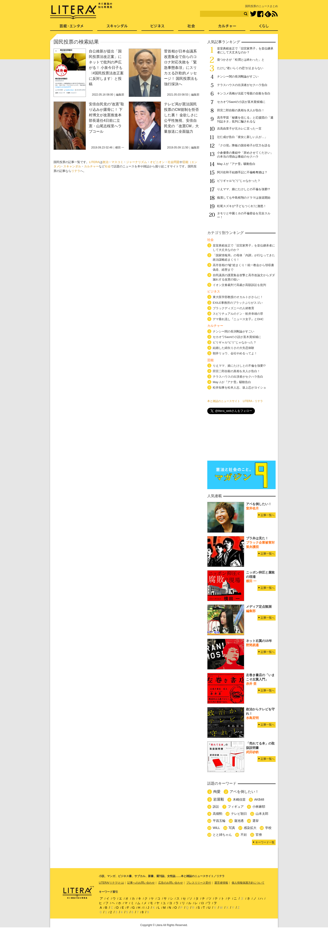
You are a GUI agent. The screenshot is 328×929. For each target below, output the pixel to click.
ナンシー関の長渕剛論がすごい (238, 76)
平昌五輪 (219, 821)
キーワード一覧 (264, 842)
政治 (105, 162)
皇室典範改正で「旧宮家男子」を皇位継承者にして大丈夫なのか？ (245, 50)
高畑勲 (217, 813)
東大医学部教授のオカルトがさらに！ (238, 297)
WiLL (216, 828)
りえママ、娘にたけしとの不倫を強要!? (243, 189)
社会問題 (173, 162)
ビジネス (157, 27)
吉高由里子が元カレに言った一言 (239, 128)
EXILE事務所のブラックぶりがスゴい (238, 302)
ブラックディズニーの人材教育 (235, 308)
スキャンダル (72, 166)
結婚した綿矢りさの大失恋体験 (233, 348)
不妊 (244, 834)
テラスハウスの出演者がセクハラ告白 (242, 85)
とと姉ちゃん (222, 834)
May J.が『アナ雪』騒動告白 (236, 164)
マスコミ (117, 162)
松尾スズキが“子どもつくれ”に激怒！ (241, 206)
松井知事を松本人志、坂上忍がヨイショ (239, 387)
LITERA (94, 162)
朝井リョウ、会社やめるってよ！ (235, 353)
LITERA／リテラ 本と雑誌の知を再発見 (81, 11)
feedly (268, 14)
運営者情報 (221, 882)
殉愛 (216, 792)
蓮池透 (239, 821)
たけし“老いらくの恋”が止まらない (240, 68)
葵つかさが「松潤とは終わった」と (240, 59)
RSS (275, 14)
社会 (108, 166)
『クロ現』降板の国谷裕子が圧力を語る (243, 145)
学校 (268, 828)
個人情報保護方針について (248, 882)
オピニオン (157, 162)
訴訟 (216, 806)
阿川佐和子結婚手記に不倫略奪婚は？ (242, 172)
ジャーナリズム (136, 162)
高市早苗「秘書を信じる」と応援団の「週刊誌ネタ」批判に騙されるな (245, 119)
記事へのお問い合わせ (141, 882)
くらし (264, 27)
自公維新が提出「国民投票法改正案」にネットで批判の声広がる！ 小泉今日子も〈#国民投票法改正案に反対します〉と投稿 (106, 67)
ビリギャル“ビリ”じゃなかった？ (239, 180)
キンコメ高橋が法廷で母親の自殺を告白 (243, 93)
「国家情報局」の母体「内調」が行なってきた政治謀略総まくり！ (244, 257)
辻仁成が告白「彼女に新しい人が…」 (242, 137)
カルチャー (91, 166)
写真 (232, 828)
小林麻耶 (258, 806)
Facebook (260, 14)
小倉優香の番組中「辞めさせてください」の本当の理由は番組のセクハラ (245, 154)
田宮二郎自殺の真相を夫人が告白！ (240, 110)
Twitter (253, 14)
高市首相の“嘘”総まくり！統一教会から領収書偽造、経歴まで (243, 267)
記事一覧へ (267, 515)
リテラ (75, 171)
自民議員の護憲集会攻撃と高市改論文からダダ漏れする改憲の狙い (244, 277)
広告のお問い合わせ (170, 882)
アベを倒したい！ (244, 792)
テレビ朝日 (239, 813)
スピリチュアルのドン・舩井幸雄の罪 (238, 313)
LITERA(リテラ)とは (111, 882)
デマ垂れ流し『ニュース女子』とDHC (238, 319)
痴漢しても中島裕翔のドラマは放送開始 (243, 197)
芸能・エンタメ (71, 27)
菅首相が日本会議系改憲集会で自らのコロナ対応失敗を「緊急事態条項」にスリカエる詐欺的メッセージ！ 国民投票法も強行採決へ (181, 67)
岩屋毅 (218, 799)
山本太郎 (262, 813)
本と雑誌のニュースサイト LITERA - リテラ (235, 401)
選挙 (255, 821)
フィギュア (236, 806)
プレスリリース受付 (198, 882)
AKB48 (259, 799)
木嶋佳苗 (239, 799)
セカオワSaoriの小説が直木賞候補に (241, 102)
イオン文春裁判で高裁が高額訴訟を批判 (239, 285)
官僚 (259, 834)
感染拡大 (250, 828)
